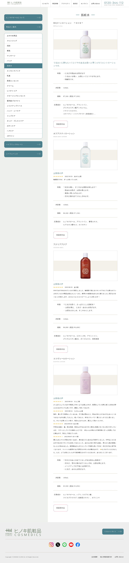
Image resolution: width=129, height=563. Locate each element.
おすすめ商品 (12, 36)
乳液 (8, 76)
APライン (10, 136)
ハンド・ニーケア (13, 111)
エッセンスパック (13, 71)
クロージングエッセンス (16, 96)
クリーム (10, 86)
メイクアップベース (14, 106)
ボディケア (11, 126)
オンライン (84, 3)
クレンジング (12, 41)
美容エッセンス (13, 81)
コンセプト (45, 3)
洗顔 (8, 46)
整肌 (8, 51)
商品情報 (55, 3)
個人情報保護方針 (106, 554)
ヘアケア (10, 131)
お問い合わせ (95, 3)
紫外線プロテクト (13, 101)
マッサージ (11, 56)
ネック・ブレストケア (15, 121)
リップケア (11, 116)
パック (9, 61)
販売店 (75, 3)
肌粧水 (9, 66)
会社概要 (95, 554)
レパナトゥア (12, 91)
